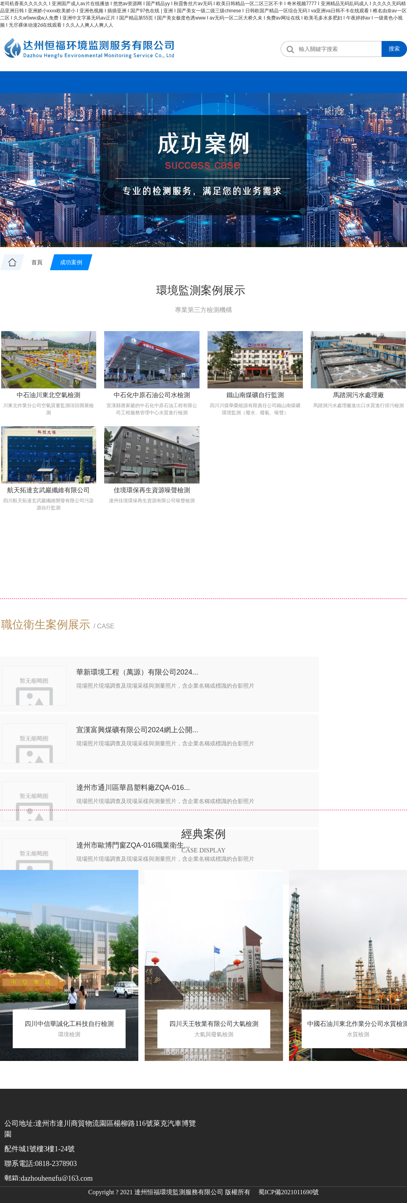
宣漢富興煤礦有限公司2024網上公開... (337, 683)
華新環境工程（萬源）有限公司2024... (129, 683)
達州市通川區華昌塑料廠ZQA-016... (125, 753)
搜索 (394, 48)
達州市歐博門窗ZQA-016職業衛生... (336, 753)
